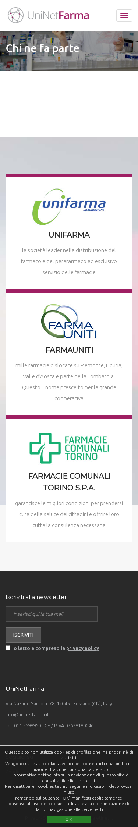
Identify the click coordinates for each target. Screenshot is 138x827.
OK (69, 819)
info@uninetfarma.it (27, 714)
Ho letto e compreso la (54, 648)
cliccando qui (81, 780)
